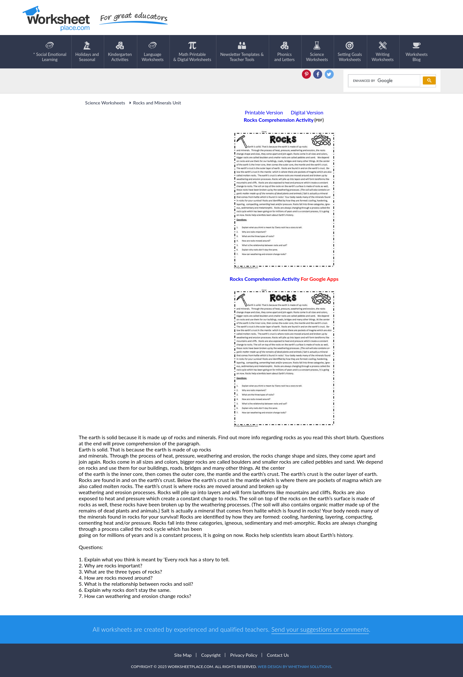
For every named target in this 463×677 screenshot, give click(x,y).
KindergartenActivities (120, 51)
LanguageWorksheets (152, 51)
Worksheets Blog (416, 51)
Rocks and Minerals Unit (154, 102)
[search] (383, 80)
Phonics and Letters (284, 51)
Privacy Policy (243, 655)
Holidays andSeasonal (87, 51)
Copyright (211, 655)
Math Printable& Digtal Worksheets (192, 51)
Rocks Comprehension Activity (284, 279)
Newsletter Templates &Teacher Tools (242, 51)
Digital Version (307, 112)
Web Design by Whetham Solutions (294, 666)
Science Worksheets (105, 102)
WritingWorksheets (383, 51)
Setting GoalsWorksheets (350, 51)
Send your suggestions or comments (320, 629)
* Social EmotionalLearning (49, 51)
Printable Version (264, 112)
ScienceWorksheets (317, 51)
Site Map (183, 655)
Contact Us (278, 655)
